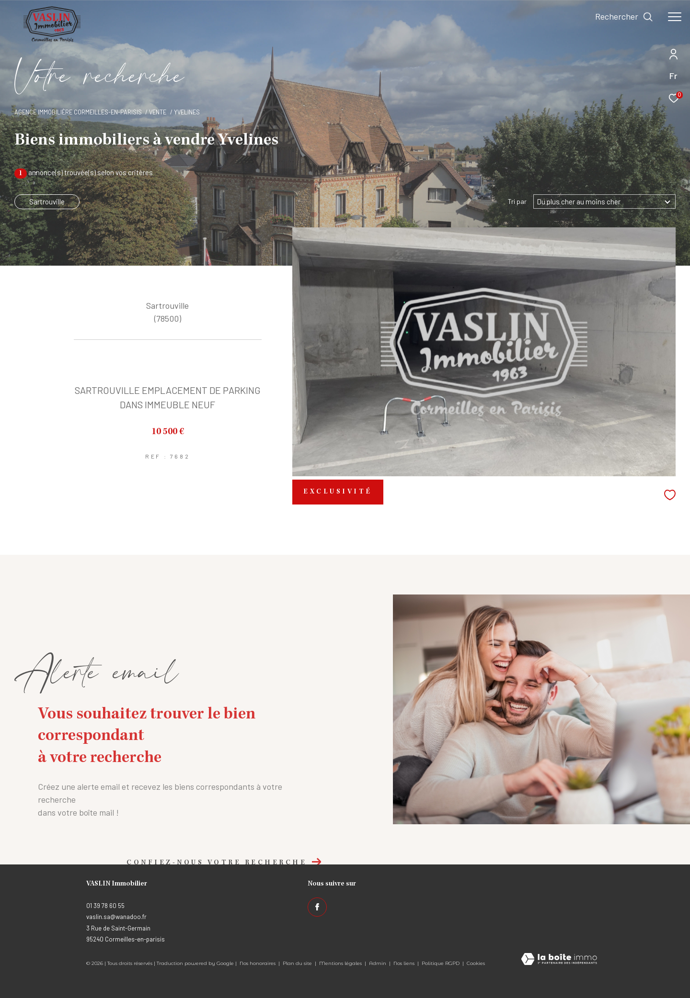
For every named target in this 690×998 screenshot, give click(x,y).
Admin (378, 963)
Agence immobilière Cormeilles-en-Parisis (78, 112)
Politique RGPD (441, 963)
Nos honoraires (258, 963)
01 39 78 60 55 (105, 905)
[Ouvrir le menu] (674, 17)
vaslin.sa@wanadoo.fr (116, 916)
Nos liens (404, 963)
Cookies (476, 963)
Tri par (517, 201)
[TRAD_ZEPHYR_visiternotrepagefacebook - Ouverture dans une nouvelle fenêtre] (317, 907)
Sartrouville (47, 201)
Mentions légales (341, 963)
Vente (157, 112)
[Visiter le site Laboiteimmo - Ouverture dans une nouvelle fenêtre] (559, 959)
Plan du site (298, 963)
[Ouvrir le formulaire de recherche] (624, 17)
